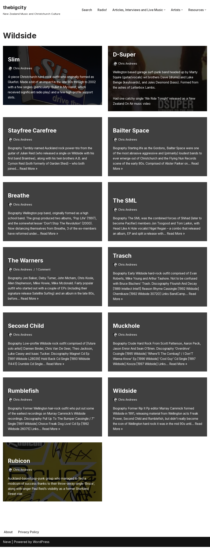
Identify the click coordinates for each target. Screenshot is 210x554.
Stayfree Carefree (32, 131)
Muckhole (126, 326)
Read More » (45, 170)
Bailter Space (131, 131)
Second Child (26, 329)
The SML (125, 196)
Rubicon (19, 466)
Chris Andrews (23, 67)
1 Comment (44, 271)
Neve (7, 549)
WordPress (41, 549)
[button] (164, 10)
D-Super (124, 54)
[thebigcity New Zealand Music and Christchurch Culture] (31, 10)
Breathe (18, 192)
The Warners (25, 262)
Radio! (100, 10)
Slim (14, 58)
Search (85, 10)
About (8, 539)
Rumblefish (23, 396)
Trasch (122, 259)
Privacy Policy (28, 539)
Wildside (125, 396)
